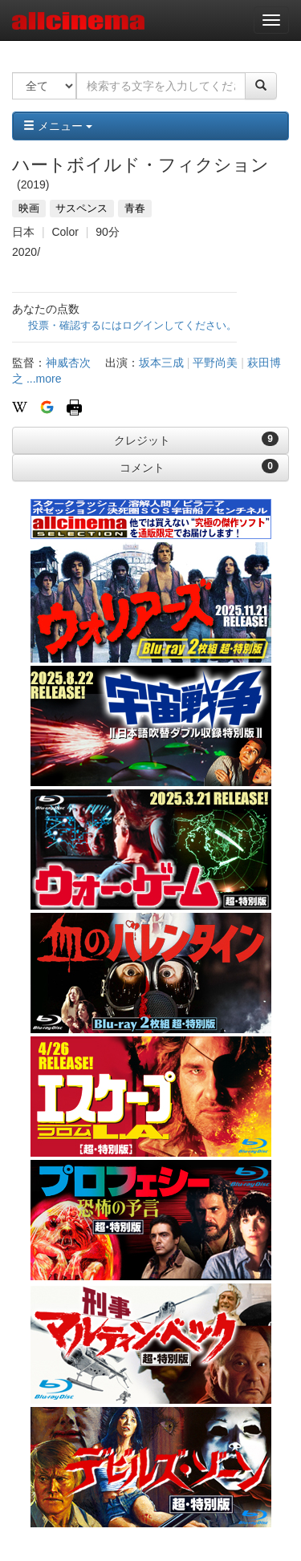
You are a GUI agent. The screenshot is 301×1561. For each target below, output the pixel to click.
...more (44, 378)
